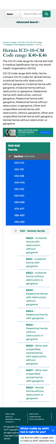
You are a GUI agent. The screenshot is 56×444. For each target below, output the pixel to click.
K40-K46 (19, 182)
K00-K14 (19, 162)
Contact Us (9, 422)
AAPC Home (34, 414)
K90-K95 (19, 222)
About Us (8, 417)
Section (24, 156)
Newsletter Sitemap (12, 419)
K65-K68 (19, 202)
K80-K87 (19, 215)
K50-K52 (19, 189)
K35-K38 (19, 176)
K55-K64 (19, 195)
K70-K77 (19, 208)
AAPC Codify (10, 414)
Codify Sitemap (35, 417)
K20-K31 (19, 169)
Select (10, 14)
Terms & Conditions (36, 419)
